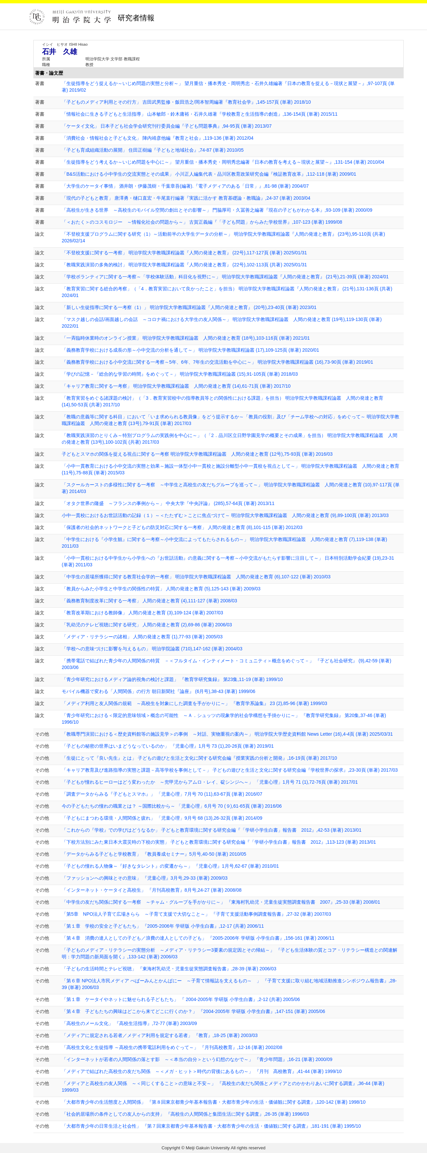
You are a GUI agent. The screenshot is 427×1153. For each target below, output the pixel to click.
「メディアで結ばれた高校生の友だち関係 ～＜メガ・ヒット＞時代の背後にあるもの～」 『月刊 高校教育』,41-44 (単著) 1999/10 (202, 1071)
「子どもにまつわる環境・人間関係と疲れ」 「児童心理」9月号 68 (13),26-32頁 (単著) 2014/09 (162, 818)
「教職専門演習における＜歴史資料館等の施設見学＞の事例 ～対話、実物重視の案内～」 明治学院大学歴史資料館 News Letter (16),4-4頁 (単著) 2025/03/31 (227, 734)
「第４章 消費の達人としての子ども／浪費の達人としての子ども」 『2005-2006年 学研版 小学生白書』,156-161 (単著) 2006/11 (198, 938)
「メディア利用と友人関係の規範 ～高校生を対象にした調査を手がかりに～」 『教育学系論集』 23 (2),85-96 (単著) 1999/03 (194, 703)
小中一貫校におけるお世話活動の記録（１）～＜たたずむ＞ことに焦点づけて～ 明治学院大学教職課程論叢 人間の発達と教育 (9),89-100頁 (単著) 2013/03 (225, 515)
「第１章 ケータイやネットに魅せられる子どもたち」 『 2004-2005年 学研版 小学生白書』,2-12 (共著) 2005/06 (181, 999)
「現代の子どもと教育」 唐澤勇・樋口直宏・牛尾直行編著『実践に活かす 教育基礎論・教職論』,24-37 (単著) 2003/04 (186, 198)
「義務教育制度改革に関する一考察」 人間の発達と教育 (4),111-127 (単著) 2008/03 (149, 600)
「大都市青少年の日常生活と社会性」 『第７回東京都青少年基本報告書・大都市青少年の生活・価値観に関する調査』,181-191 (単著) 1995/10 (211, 1126)
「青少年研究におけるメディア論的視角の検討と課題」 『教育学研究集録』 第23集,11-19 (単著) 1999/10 (172, 679)
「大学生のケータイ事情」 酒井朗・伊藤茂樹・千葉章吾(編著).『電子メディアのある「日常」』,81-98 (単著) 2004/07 (185, 186)
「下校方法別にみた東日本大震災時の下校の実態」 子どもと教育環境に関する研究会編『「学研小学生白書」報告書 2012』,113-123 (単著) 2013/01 (219, 842)
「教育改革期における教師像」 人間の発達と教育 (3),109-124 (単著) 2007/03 (142, 612)
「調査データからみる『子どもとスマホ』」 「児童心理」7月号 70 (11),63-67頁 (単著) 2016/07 (162, 794)
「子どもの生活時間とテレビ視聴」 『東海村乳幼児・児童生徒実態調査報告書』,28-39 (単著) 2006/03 (169, 968)
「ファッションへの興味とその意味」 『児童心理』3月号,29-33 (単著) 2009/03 (145, 878)
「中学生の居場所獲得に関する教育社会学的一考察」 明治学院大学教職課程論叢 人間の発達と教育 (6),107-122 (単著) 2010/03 (196, 576)
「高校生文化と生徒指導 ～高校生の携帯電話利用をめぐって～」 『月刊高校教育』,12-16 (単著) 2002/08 (172, 1047)
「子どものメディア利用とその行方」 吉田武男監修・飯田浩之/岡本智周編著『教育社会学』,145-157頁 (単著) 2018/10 (186, 102)
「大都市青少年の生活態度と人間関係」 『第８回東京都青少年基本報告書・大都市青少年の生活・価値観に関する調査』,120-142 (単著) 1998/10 (214, 1102)
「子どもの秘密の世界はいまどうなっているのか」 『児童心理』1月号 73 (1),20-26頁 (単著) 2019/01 (168, 746)
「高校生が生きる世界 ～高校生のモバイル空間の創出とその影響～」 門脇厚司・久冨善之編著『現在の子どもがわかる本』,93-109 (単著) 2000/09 (217, 210)
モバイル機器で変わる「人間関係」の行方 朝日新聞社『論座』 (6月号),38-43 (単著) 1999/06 (158, 691)
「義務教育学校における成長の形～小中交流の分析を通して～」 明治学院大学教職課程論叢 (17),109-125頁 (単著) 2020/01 (190, 350)
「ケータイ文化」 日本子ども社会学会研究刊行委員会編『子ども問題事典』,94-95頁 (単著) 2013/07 (167, 126)
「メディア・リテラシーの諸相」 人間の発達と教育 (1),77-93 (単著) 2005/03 (142, 636)
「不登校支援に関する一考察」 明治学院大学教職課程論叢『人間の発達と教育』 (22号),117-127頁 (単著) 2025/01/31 (184, 252)
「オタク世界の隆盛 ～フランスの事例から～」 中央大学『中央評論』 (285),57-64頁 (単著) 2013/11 (168, 503)
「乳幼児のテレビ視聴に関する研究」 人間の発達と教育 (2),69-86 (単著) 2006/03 (147, 624)
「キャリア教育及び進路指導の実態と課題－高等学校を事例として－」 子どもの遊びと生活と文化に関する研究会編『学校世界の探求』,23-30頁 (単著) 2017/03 (230, 770)
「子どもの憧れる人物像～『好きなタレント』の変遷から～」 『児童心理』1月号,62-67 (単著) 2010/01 (170, 866)
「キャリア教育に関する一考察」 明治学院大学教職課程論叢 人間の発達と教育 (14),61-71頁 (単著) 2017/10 (176, 386)
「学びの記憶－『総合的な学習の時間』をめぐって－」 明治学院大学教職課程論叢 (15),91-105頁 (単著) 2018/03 (180, 374)
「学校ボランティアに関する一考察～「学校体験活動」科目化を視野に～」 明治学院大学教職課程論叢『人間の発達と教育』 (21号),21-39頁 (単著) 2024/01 (225, 276)
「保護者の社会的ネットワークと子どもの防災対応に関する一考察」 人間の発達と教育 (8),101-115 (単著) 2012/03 (182, 527)
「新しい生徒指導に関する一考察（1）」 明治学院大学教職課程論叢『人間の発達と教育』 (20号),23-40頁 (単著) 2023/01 (189, 307)
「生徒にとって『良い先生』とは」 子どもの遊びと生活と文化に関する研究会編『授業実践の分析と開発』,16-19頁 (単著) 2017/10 (199, 758)
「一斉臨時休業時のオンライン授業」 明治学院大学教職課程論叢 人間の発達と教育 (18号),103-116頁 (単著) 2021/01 (186, 338)
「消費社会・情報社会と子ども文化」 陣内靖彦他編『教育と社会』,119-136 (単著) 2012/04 (158, 138)
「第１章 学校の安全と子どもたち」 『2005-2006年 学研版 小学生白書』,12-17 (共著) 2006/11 (163, 926)
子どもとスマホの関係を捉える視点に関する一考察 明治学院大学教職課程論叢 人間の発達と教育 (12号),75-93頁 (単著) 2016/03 (197, 454)
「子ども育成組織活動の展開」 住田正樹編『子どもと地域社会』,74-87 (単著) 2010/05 (153, 150)
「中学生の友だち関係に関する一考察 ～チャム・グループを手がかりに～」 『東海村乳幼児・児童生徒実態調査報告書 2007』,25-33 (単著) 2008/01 (221, 902)
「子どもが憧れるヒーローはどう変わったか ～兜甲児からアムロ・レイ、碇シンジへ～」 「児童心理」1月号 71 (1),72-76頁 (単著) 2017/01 (210, 782)
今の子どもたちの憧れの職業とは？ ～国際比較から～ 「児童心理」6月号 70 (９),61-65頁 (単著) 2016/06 (172, 806)
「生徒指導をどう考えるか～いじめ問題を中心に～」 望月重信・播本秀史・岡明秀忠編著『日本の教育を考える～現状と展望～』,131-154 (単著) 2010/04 (223, 162)
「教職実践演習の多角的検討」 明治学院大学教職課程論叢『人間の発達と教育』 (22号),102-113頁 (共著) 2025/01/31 (184, 264)
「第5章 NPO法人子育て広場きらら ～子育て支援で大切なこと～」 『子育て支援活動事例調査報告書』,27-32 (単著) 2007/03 (196, 914)
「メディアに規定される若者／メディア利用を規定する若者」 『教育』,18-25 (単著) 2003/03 (160, 1035)
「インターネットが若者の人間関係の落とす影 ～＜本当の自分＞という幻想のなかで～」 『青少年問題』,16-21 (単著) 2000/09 (197, 1059)
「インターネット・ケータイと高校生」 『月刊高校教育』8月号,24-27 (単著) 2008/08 (152, 890)
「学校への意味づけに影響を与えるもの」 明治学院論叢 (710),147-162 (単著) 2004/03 (152, 648)
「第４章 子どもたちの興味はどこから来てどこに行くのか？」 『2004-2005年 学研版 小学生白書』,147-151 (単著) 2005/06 (193, 1011)
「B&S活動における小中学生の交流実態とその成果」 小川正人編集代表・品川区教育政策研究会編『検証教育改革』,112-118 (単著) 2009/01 (209, 174)
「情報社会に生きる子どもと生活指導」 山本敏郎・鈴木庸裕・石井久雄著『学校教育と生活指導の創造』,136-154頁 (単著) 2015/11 (200, 114)
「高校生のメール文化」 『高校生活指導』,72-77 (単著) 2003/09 (129, 1023)
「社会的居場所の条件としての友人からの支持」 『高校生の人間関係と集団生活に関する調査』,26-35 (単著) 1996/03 (185, 1114)
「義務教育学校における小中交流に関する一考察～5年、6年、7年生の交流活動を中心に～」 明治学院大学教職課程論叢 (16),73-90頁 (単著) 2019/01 (217, 362)
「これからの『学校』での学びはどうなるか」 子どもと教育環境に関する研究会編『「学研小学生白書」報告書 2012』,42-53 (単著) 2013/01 (211, 830)
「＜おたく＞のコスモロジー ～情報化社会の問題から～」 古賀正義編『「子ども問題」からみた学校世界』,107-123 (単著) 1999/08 (202, 222)
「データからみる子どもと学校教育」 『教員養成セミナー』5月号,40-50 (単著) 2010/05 (154, 854)
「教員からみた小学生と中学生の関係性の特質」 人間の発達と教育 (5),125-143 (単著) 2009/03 (161, 588)
